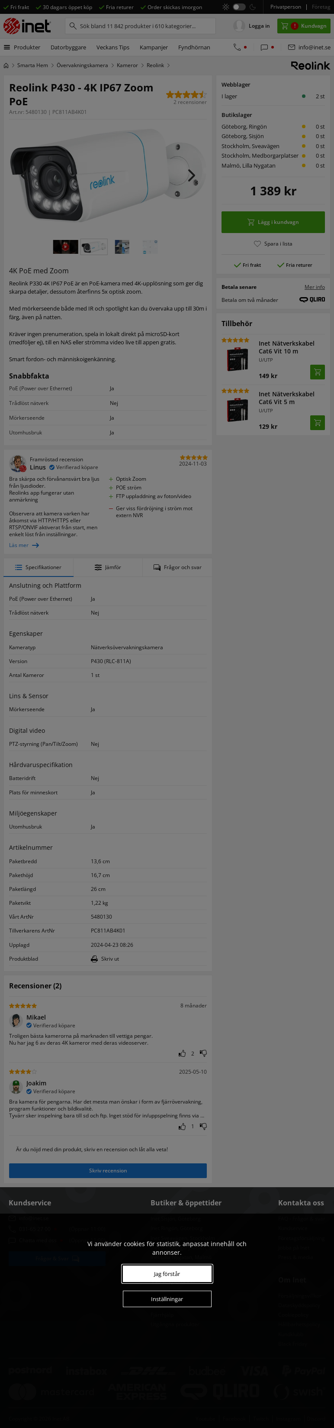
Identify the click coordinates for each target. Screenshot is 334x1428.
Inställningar (167, 1299)
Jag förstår (167, 1274)
